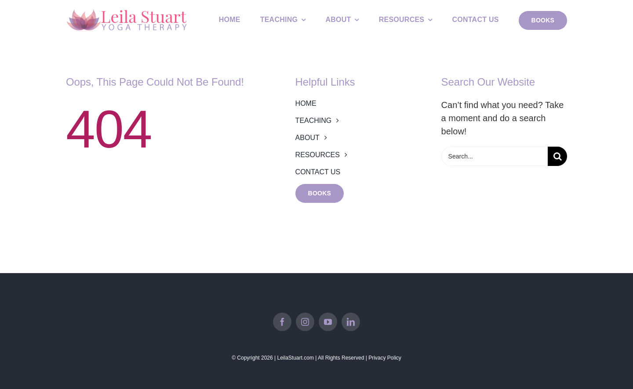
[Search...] (494, 156)
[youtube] (328, 322)
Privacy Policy (384, 358)
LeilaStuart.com (295, 358)
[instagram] (305, 322)
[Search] (557, 156)
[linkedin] (351, 322)
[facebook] (282, 322)
